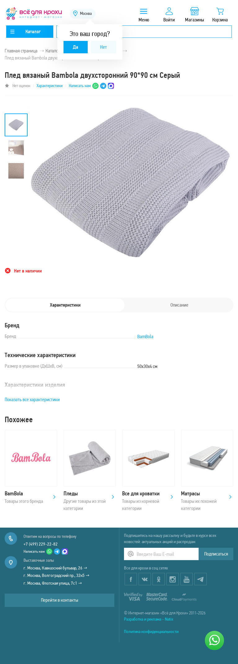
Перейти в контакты (59, 600)
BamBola (145, 336)
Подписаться (216, 554)
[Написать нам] (214, 640)
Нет (103, 47)
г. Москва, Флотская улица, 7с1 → (53, 583)
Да (75, 47)
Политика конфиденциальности (151, 631)
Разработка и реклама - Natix (148, 619)
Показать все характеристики (32, 399)
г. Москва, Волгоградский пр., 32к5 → (57, 575)
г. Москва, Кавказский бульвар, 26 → (55, 568)
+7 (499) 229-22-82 (41, 544)
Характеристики (50, 85)
